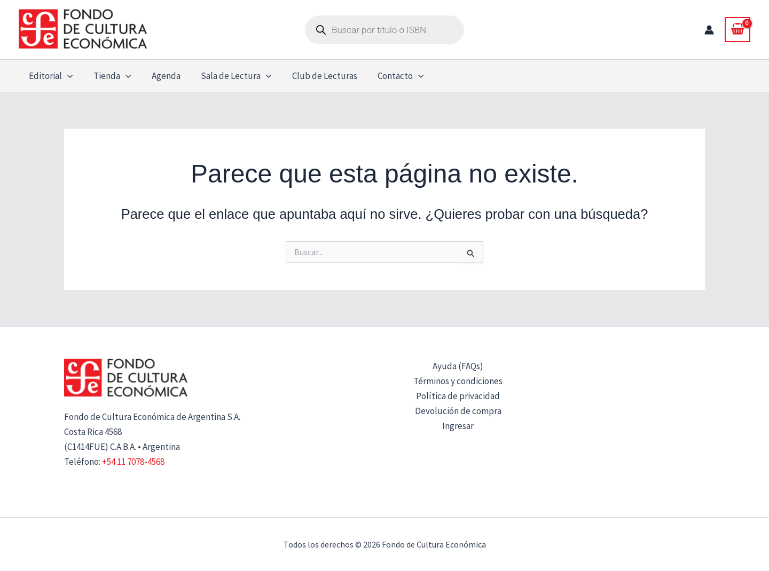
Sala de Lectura (227, 76)
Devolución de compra (458, 411)
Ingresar (458, 426)
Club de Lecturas (314, 76)
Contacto (388, 76)
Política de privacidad (458, 396)
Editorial (50, 76)
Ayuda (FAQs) (458, 366)
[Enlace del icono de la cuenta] (709, 30)
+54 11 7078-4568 (133, 461)
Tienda (108, 76)
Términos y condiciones (458, 381)
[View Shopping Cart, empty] (737, 29)
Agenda (159, 76)
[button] (66, 76)
